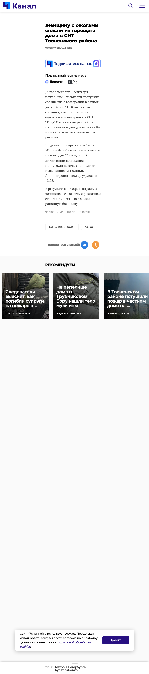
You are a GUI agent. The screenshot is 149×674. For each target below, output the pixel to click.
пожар (89, 227)
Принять (115, 640)
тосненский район (62, 227)
